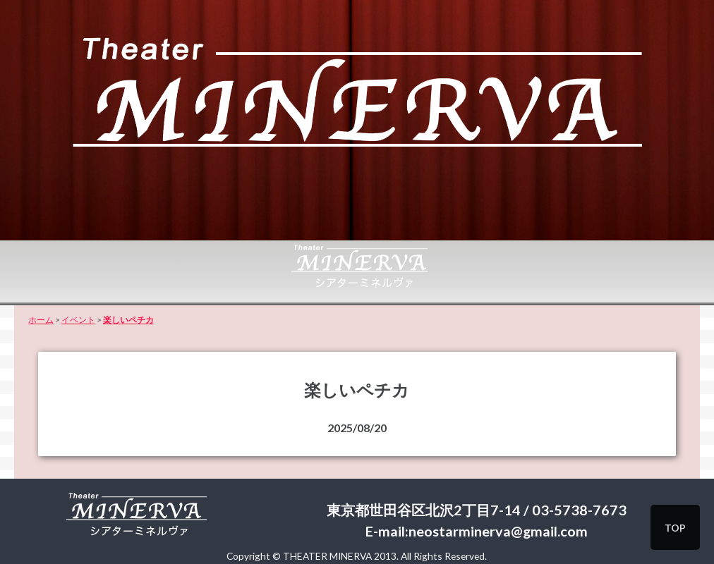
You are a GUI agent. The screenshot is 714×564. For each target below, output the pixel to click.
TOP (675, 528)
